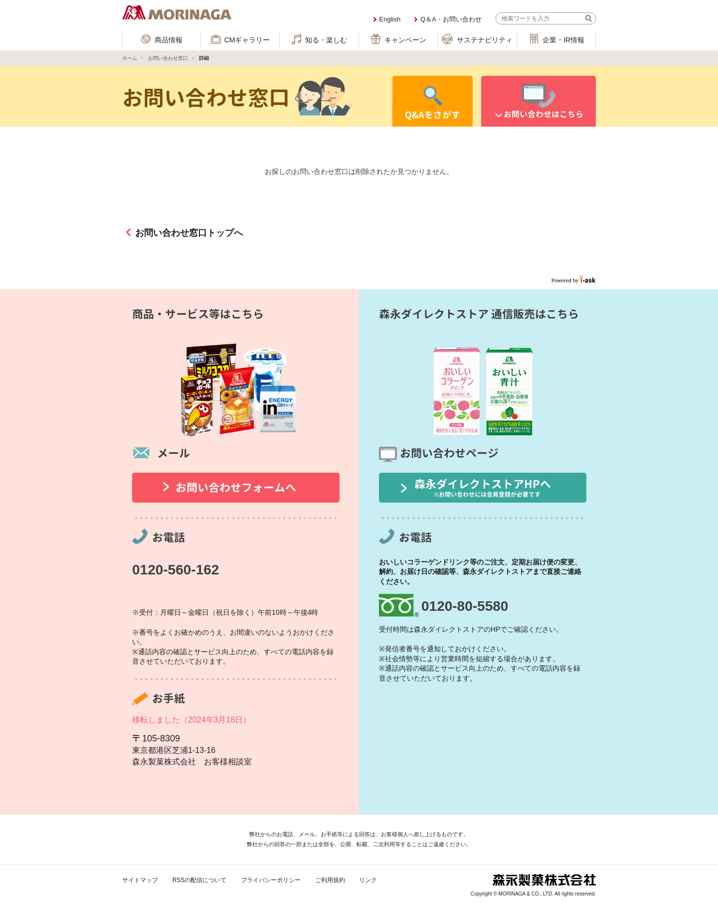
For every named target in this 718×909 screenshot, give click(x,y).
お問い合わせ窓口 (168, 58)
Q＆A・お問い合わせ (451, 19)
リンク (368, 880)
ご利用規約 (330, 880)
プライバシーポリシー (271, 880)
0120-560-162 (175, 569)
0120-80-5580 (464, 606)
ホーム (129, 58)
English (390, 19)
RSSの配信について (200, 880)
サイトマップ (140, 880)
